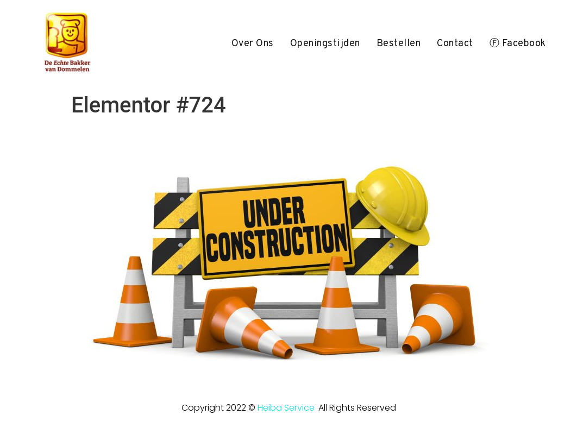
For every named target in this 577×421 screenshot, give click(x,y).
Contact (455, 43)
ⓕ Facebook (518, 43)
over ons (252, 43)
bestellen (399, 43)
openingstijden (325, 43)
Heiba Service (286, 407)
